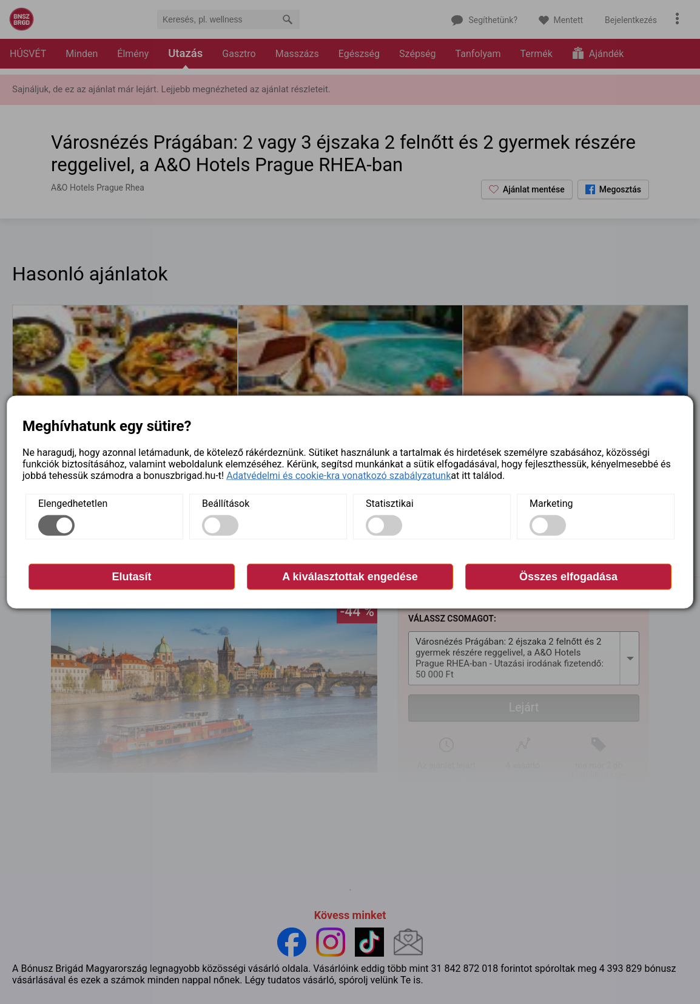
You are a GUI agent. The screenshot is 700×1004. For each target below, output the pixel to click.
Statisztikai (390, 503)
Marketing (551, 503)
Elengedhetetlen (72, 503)
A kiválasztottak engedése (349, 576)
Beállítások (225, 503)
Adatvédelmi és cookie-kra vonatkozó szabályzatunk (338, 475)
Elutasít (131, 576)
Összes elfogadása (568, 576)
